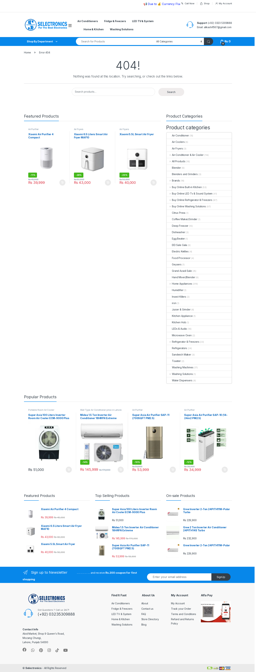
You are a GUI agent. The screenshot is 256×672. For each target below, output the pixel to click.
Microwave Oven (179, 335)
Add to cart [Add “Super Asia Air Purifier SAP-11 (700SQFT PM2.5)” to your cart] (173, 470)
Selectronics (33, 668)
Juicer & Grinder (179, 309)
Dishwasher (176, 232)
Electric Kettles (178, 251)
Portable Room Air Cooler (41, 410)
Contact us (147, 608)
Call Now (187, 3)
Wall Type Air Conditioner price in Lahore (100, 410)
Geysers (174, 264)
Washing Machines (180, 367)
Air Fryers (79, 129)
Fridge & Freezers (115, 21)
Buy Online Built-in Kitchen (184, 187)
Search (171, 92)
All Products (176, 161)
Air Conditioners (87, 21)
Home (27, 52)
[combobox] (115, 41)
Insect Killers (176, 296)
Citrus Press (176, 212)
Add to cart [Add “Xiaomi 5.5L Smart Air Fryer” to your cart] (154, 183)
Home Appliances (179, 283)
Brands (173, 180)
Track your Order (181, 608)
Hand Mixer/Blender (181, 277)
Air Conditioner (178, 135)
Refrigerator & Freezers (183, 341)
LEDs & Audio (177, 328)
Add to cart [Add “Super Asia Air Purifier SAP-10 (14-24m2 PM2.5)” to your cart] (225, 470)
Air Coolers (176, 141)
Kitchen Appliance (180, 315)
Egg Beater (176, 238)
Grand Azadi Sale (179, 270)
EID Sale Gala (177, 245)
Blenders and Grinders (182, 174)
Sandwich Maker (179, 354)
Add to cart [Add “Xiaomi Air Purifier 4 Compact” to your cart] (62, 183)
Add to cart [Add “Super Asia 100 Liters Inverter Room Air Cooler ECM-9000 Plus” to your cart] (69, 470)
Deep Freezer (177, 225)
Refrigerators (177, 348)
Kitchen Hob (176, 322)
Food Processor (178, 258)
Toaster (174, 360)
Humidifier (175, 290)
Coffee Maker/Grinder (182, 219)
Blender (174, 167)
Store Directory (150, 619)
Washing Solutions (122, 29)
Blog (143, 624)
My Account (223, 3)
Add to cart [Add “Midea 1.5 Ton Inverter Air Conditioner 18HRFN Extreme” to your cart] (121, 470)
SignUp (221, 576)
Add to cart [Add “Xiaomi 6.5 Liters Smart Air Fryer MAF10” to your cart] (108, 183)
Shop (204, 3)
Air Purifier (33, 129)
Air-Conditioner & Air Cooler (185, 154)
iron (171, 303)
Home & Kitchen (94, 29)
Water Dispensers (179, 380)
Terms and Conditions (183, 614)
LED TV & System (143, 21)
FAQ (143, 614)
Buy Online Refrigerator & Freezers (189, 199)
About (144, 603)
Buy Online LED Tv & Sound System (189, 193)
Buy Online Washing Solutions (186, 206)
